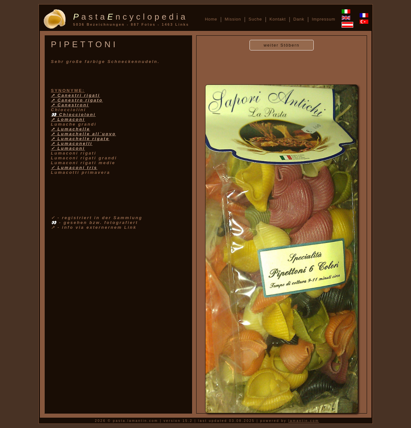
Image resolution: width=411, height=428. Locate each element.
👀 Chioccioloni (73, 114)
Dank (298, 19)
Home (211, 19)
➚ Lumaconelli (71, 143)
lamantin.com (303, 421)
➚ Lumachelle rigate (80, 138)
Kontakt (277, 19)
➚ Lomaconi (68, 119)
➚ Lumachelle (70, 129)
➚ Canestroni (70, 105)
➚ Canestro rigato (77, 100)
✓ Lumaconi (68, 148)
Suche (255, 19)
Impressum (323, 19)
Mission (233, 19)
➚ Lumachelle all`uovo (83, 133)
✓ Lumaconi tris (74, 167)
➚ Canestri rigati (75, 95)
